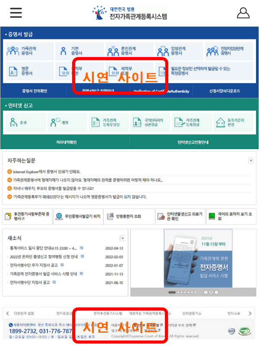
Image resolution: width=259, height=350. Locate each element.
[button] (11, 12)
